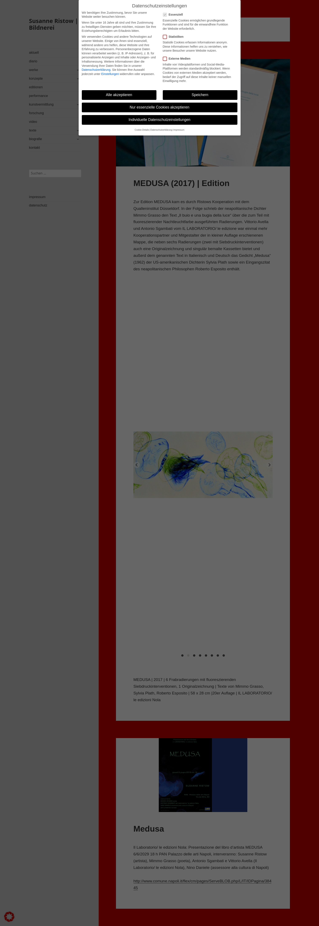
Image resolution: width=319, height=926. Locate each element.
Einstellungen (110, 74)
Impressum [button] (178, 130)
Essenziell (174, 15)
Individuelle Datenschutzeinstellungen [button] (159, 120)
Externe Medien (178, 59)
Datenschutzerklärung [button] (161, 130)
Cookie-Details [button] (142, 130)
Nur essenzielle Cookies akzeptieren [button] (159, 107)
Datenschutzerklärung (96, 69)
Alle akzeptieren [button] (119, 95)
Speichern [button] (200, 95)
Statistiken (174, 37)
